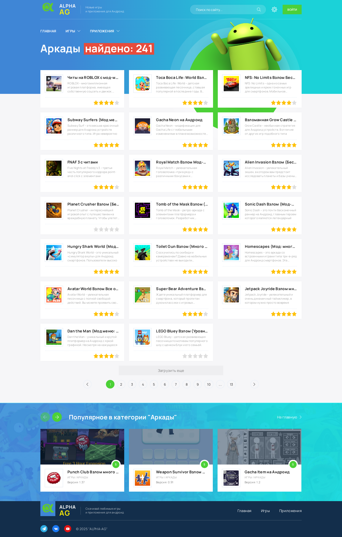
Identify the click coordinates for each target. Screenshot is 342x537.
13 (231, 384)
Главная (48, 31)
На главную (287, 417)
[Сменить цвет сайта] (274, 9)
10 (209, 384)
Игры (70, 31)
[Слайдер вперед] (57, 417)
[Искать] (259, 9)
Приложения (102, 31)
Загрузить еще (171, 370)
